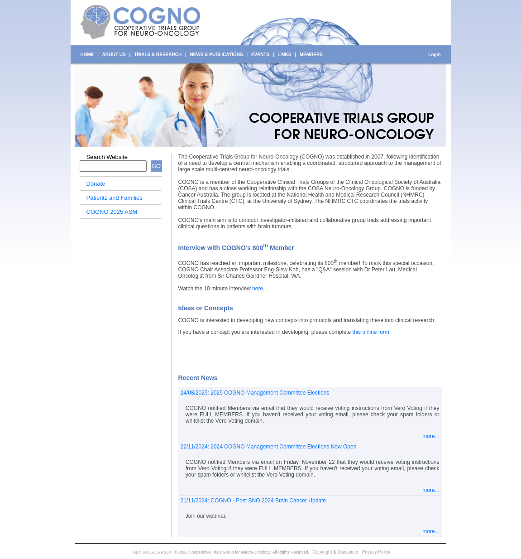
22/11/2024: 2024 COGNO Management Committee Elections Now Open (269, 446)
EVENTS (260, 54)
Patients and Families (114, 197)
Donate (95, 183)
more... (430, 436)
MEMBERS (311, 54)
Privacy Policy (376, 551)
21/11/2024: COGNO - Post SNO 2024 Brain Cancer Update (253, 500)
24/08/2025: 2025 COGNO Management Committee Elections (255, 393)
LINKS (284, 54)
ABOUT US (114, 54)
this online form (370, 332)
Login (434, 54)
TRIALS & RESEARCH (158, 54)
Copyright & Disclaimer (336, 551)
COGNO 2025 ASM (112, 211)
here (257, 288)
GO (156, 166)
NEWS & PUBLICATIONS (216, 54)
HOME (87, 54)
